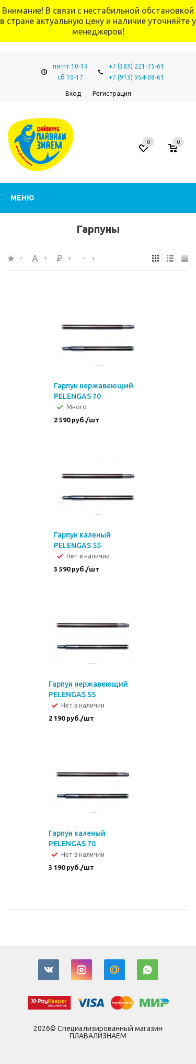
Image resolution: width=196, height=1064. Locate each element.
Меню (22, 198)
